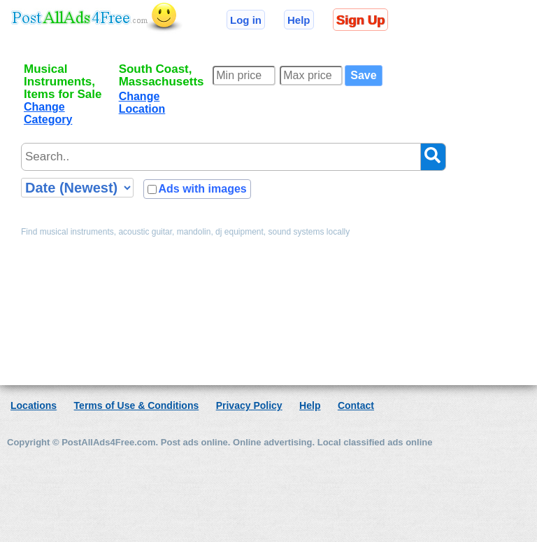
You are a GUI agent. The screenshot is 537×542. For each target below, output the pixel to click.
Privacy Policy (249, 405)
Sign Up (360, 20)
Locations (33, 405)
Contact (356, 405)
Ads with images (202, 189)
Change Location (142, 102)
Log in (246, 20)
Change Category (48, 113)
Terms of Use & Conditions (136, 405)
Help (298, 20)
